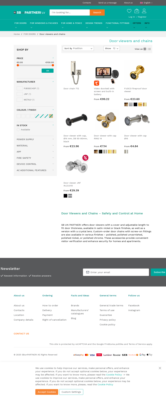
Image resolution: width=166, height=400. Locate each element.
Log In (132, 17)
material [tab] (22, 145)
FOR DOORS (30, 34)
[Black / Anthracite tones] (32, 116)
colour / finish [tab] (26, 110)
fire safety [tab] (24, 158)
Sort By (68, 48)
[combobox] (70, 12)
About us (128, 3)
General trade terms (111, 305)
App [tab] (19, 151)
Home (17, 34)
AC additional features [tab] (31, 170)
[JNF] (24, 94)
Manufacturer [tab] (26, 81)
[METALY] (25, 100)
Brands (75, 305)
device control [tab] (26, 164)
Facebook (133, 305)
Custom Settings (71, 391)
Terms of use (107, 310)
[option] (126, 104)
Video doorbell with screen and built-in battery (104, 91)
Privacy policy (108, 319)
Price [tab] (20, 58)
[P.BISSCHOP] (28, 88)
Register (142, 17)
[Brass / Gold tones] (19, 116)
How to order (50, 305)
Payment (47, 315)
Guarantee (106, 315)
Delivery (47, 310)
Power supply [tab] (25, 139)
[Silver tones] (23, 116)
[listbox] (137, 104)
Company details (23, 319)
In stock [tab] (22, 125)
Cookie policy (107, 324)
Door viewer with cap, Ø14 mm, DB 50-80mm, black (76, 138)
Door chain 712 (71, 88)
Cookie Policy (114, 374)
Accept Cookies (47, 391)
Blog (73, 318)
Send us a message (107, 3)
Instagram (134, 310)
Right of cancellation (54, 319)
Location (19, 315)
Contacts (87, 3)
